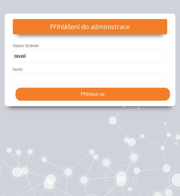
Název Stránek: (26, 45)
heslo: (18, 69)
